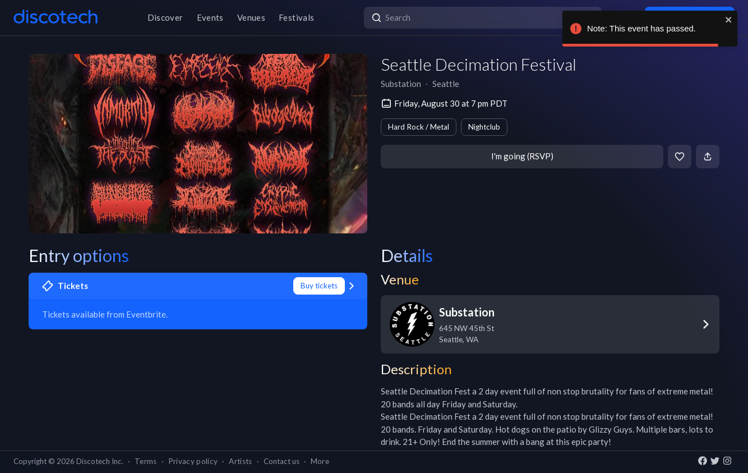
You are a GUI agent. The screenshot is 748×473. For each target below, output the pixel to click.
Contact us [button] (281, 461)
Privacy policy (193, 461)
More (320, 461)
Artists (240, 461)
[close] (729, 19)
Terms (146, 461)
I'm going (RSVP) (522, 156)
